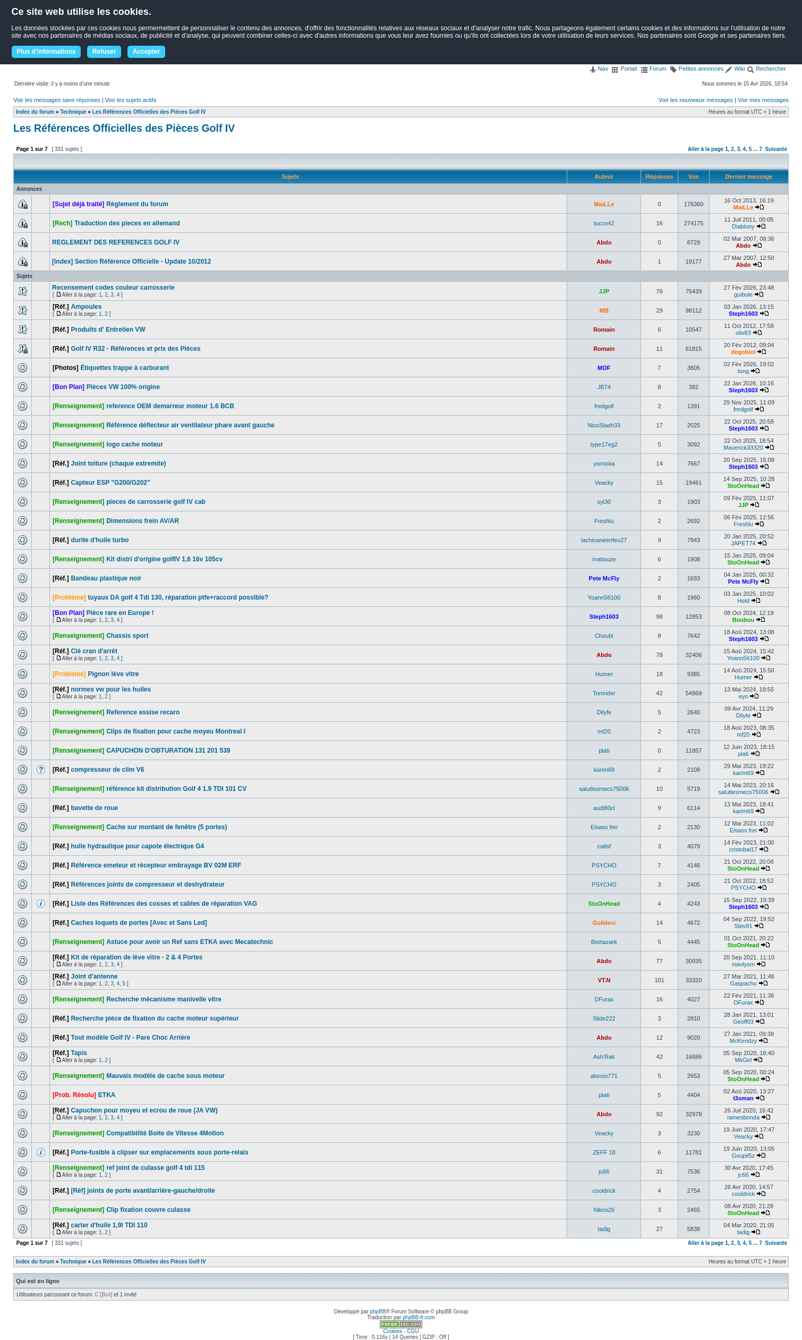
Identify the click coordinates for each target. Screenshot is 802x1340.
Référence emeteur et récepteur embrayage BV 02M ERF (156, 865)
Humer (604, 674)
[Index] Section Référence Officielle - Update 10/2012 (131, 261)
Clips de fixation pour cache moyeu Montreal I (175, 731)
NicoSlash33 (603, 425)
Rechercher (766, 68)
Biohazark (604, 942)
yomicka (604, 463)
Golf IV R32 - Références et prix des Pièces (135, 348)
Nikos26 (604, 1210)
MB (604, 310)
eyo (743, 696)
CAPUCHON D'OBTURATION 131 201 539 (168, 750)
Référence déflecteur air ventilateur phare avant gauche (190, 425)
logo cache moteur (134, 444)
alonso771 (604, 1076)
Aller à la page (706, 149)
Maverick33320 (743, 447)
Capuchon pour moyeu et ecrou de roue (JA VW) (144, 1110)
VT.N (604, 980)
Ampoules (86, 306)
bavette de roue (94, 808)
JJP (604, 291)
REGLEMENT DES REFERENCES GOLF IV (116, 242)
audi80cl (604, 808)
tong (743, 371)
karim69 (604, 769)
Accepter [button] (146, 51)
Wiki (735, 68)
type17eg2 (604, 444)
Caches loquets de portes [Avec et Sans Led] (139, 922)
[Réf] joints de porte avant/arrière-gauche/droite (143, 1190)
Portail (624, 68)
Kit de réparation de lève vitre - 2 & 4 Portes (136, 957)
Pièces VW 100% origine (123, 387)
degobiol (743, 352)
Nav (599, 68)
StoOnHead (744, 486)
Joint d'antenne (94, 976)
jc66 (604, 1171)
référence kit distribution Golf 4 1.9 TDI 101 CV (176, 789)
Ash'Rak (604, 1057)
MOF (604, 368)
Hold (743, 600)
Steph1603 (743, 313)
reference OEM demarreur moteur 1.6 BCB (170, 406)
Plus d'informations (46, 51)
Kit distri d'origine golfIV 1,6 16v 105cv (164, 559)
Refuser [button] (104, 51)
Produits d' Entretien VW (108, 329)
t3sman (743, 1098)
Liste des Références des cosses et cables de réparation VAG (164, 903)
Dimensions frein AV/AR (142, 521)
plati (604, 750)
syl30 (604, 502)
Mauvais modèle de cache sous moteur (165, 1076)
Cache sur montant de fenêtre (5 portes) (166, 827)
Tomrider (604, 693)
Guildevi (604, 923)
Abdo (603, 242)
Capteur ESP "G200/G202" (110, 482)
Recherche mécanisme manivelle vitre (163, 999)
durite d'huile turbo (100, 540)
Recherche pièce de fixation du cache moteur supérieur (154, 1018)
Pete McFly (604, 578)
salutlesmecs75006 (604, 789)
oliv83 (743, 333)
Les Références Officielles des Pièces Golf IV (149, 112)
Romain (604, 329)
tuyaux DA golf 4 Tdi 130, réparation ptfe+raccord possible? (178, 597)
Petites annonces (696, 68)
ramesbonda (743, 1117)
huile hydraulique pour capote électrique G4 (137, 846)
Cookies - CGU (401, 1331)
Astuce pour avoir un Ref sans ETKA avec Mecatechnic (189, 942)
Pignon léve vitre (113, 674)
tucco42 (604, 223)
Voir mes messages (763, 100)
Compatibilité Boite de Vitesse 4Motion (165, 1133)
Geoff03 (743, 1021)
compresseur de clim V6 (107, 769)
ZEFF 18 (604, 1152)
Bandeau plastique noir (106, 578)
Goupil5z (743, 1155)
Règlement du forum (137, 204)
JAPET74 (743, 543)
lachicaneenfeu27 (604, 540)
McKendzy (743, 1041)
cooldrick (604, 1190)
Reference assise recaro (143, 712)
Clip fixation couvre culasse (148, 1209)
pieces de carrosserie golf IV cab (156, 501)
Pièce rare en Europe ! (120, 613)
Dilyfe (604, 712)
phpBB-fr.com (419, 1317)
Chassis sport (127, 635)
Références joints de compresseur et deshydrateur (147, 884)
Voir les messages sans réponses (56, 100)
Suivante (776, 149)
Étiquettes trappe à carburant (124, 368)
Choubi (604, 636)
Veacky (604, 482)
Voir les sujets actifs (131, 100)
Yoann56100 (604, 597)
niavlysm (743, 964)
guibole (743, 294)
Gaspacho (743, 983)
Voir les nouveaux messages (696, 100)
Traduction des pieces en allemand (127, 223)
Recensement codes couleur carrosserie (113, 287)
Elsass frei (604, 827)
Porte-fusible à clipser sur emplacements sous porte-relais (159, 1152)
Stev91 (743, 926)
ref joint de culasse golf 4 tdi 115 (155, 1168)
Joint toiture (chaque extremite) (118, 463)
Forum (654, 68)
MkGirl (743, 1060)
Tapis (79, 1053)
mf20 (604, 731)
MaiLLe (604, 204)
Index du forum (35, 112)
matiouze (604, 559)
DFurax (603, 999)
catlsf (604, 846)
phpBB (378, 1311)
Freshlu (604, 521)
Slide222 (604, 1018)
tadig (604, 1229)
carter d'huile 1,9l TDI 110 (109, 1225)
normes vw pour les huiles (111, 689)
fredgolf (604, 406)
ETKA (107, 1095)
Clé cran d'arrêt (94, 651)
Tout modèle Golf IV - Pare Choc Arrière (130, 1037)
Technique (73, 112)
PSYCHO (604, 865)
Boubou (743, 620)
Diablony (743, 226)
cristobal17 (743, 849)
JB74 (604, 387)
